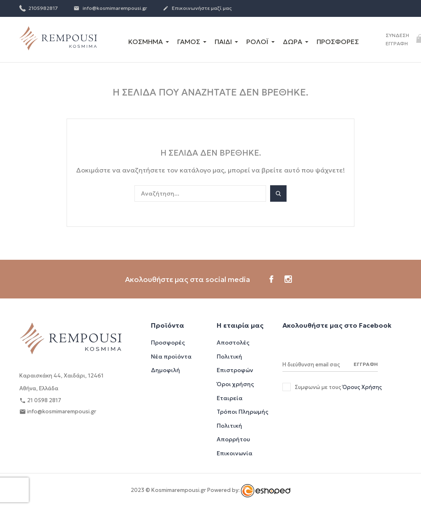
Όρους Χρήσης (362, 387)
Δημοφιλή (165, 370)
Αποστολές (233, 342)
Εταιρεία (230, 398)
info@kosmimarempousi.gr (110, 9)
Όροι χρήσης (235, 384)
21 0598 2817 (40, 400)
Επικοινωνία (234, 453)
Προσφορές (168, 342)
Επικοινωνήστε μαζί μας (197, 9)
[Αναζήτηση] (200, 193)
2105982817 (38, 8)
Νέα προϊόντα (171, 356)
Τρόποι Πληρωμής (242, 411)
